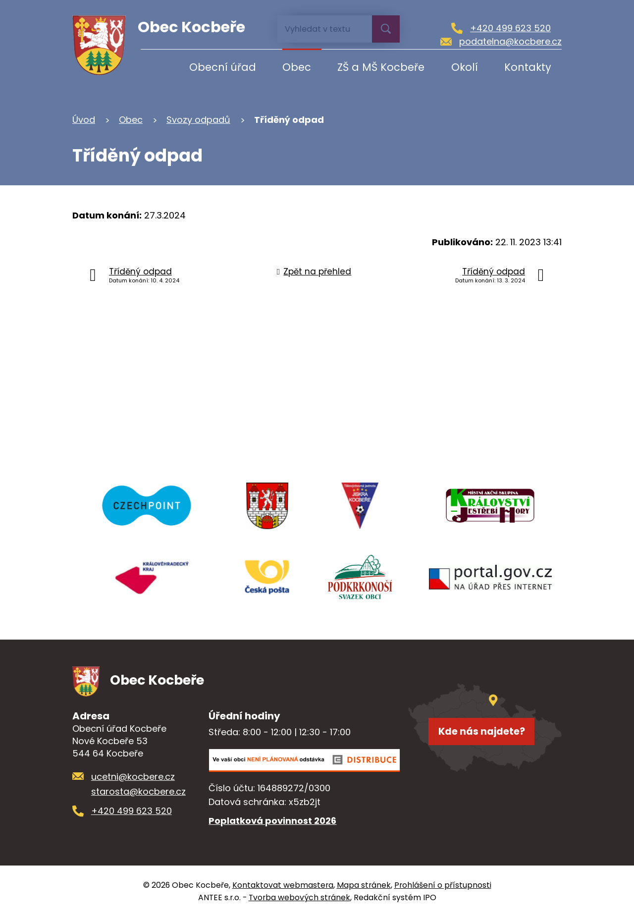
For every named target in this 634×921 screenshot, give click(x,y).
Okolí (464, 67)
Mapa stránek (364, 889)
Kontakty (527, 67)
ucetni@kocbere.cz (133, 780)
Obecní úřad (222, 67)
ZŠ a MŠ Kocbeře (380, 67)
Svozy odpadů (198, 119)
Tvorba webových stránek (299, 901)
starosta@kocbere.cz (138, 795)
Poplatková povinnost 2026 (272, 824)
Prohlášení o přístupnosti (442, 889)
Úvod (157, 67)
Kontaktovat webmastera (282, 889)
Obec (296, 67)
